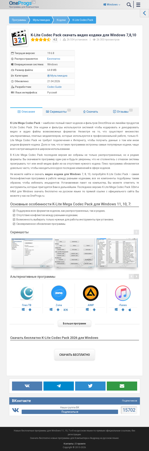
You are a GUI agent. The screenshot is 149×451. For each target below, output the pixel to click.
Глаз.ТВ (27, 298)
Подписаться (69, 411)
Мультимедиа (58, 75)
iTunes (123, 298)
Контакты (68, 443)
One (20, 3)
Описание (28, 111)
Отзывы (125, 111)
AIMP (91, 298)
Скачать (92, 111)
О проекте (80, 443)
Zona (59, 298)
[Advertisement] (110, 75)
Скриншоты (60, 111)
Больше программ (74, 323)
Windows (112, 4)
